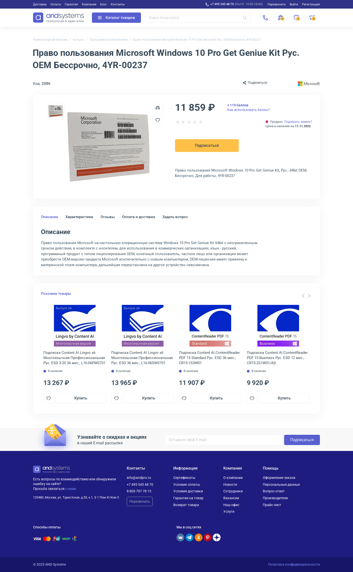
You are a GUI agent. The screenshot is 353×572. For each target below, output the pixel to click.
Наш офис (231, 505)
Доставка (40, 4)
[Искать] (245, 18)
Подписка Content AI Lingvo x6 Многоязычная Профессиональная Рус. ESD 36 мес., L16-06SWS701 (142, 357)
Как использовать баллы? (248, 107)
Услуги (228, 511)
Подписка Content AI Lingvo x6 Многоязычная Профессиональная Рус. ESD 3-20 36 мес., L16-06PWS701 (74, 357)
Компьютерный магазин (50, 39)
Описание (49, 217)
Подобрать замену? (298, 122)
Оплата (55, 4)
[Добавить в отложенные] (157, 120)
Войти (294, 4)
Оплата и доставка (138, 217)
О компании (233, 478)
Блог (103, 4)
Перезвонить (139, 501)
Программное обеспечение (108, 39)
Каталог (78, 39)
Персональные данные (281, 484)
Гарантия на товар (188, 498)
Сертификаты (184, 478)
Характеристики (79, 217)
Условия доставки (188, 491)
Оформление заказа (279, 478)
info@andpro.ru (139, 478)
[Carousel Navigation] (306, 296)
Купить (80, 398)
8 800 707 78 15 (139, 491)
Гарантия (71, 4)
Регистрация (311, 4)
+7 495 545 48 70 (222, 4)
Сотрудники (233, 491)
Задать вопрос (175, 217)
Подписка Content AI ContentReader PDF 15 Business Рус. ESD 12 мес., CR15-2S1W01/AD (277, 357)
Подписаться (207, 145)
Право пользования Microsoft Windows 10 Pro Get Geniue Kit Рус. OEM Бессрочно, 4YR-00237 (197, 39)
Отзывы (108, 217)
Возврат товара (186, 505)
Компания (89, 4)
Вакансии (231, 498)
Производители (275, 498)
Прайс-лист (272, 505)
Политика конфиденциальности (294, 564)
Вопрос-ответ (274, 491)
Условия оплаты (186, 484)
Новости (230, 484)
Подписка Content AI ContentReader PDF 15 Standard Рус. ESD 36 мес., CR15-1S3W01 (209, 357)
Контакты (118, 4)
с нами (70, 489)
